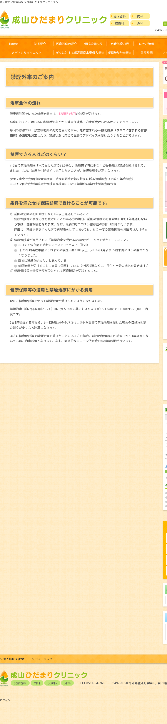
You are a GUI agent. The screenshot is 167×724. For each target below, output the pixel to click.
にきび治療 (146, 43)
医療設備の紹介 (66, 43)
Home (13, 43)
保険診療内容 (93, 43)
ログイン (5, 700)
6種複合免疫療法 (119, 52)
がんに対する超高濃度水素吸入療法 (80, 52)
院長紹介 (40, 43)
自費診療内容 (120, 43)
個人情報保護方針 (14, 659)
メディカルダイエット (27, 52)
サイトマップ (43, 659)
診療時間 (146, 52)
